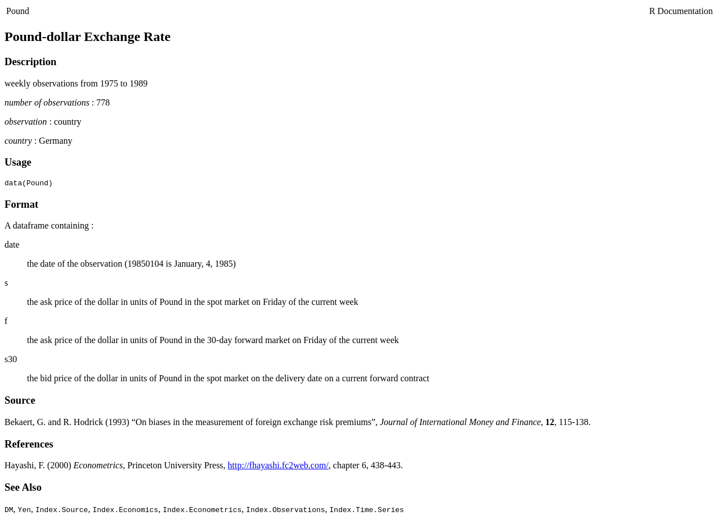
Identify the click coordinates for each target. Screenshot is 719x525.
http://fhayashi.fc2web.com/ (278, 467)
